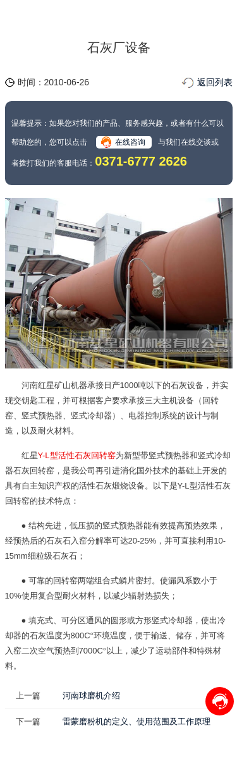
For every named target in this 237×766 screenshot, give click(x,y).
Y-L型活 (52, 455)
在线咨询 (130, 142)
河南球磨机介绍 (91, 695)
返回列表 (215, 82)
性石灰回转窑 (91, 455)
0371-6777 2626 (141, 161)
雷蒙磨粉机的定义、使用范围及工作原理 (136, 721)
